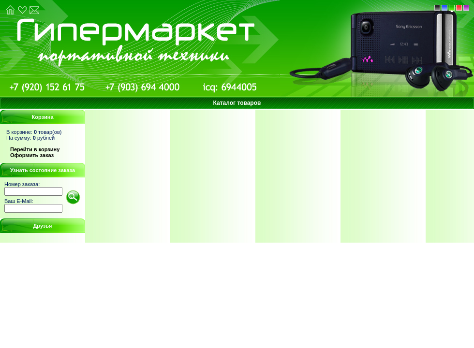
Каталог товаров (237, 103)
